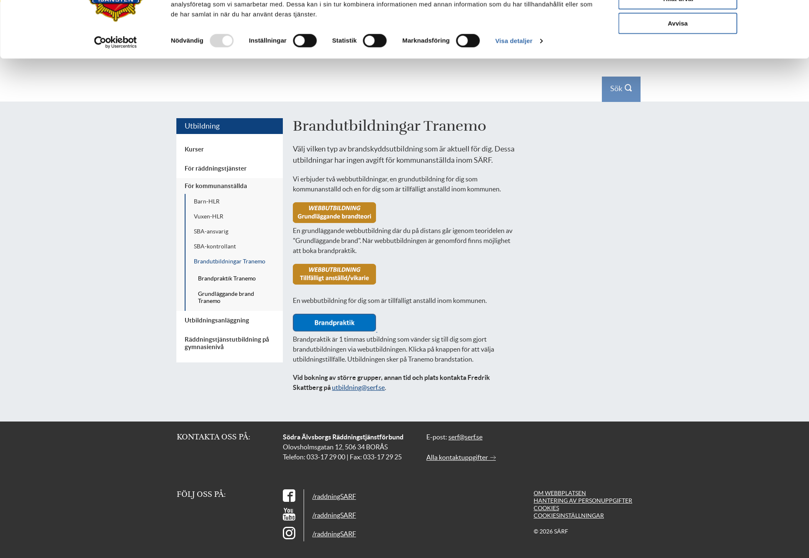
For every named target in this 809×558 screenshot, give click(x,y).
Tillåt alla (678, 20)
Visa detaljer (513, 87)
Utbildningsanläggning (217, 320)
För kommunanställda (216, 185)
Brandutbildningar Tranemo (229, 261)
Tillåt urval (677, 45)
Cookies (546, 508)
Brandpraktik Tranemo (227, 278)
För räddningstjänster (216, 168)
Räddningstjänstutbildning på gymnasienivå (227, 343)
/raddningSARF (334, 496)
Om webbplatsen (560, 493)
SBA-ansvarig (211, 231)
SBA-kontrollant (215, 246)
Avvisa (678, 69)
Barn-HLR (207, 201)
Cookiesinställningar (569, 515)
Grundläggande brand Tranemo (226, 297)
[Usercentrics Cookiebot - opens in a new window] (115, 88)
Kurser (194, 149)
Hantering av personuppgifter (583, 500)
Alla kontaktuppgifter (461, 457)
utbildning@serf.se (358, 387)
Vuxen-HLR (208, 216)
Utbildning (202, 126)
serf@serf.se (465, 437)
